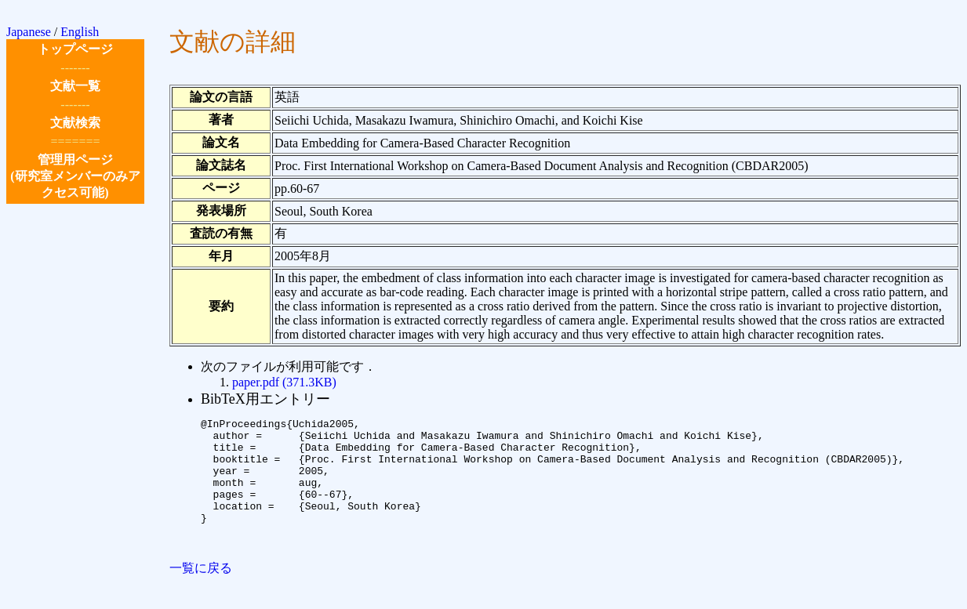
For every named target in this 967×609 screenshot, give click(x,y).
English (79, 31)
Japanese (28, 31)
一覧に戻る (200, 593)
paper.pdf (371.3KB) (284, 382)
